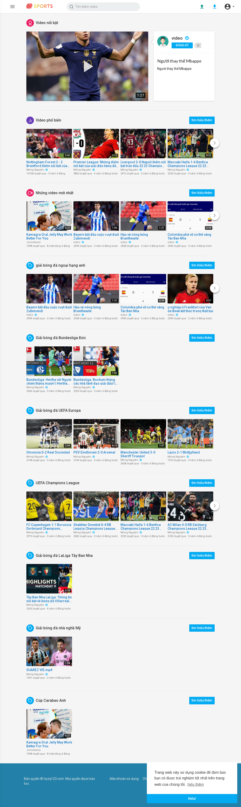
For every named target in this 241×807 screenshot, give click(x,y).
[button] (229, 6)
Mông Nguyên (37, 169)
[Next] (214, 143)
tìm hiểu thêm (202, 120)
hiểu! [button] (192, 798)
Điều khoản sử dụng (124, 779)
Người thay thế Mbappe (179, 60)
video (180, 38)
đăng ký (182, 45)
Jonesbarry (33, 242)
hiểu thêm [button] (196, 784)
